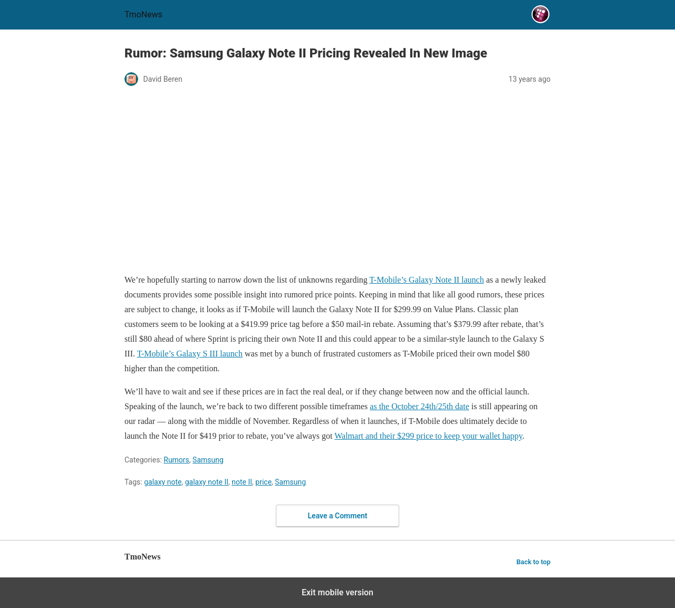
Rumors (176, 460)
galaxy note (162, 482)
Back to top (533, 562)
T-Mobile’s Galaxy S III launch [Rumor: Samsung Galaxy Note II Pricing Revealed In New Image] (190, 353)
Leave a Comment (338, 516)
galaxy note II (206, 482)
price (263, 482)
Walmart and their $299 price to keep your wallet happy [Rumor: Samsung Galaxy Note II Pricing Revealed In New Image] (428, 435)
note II (242, 482)
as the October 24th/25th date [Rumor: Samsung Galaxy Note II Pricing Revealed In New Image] (419, 406)
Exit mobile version (337, 592)
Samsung (208, 460)
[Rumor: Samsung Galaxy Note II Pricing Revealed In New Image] (337, 180)
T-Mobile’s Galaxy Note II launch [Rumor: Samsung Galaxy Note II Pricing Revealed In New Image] (427, 279)
